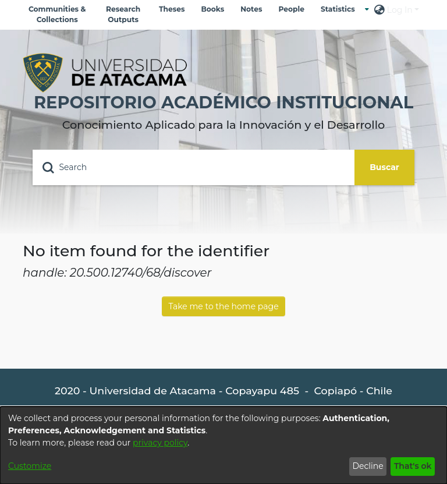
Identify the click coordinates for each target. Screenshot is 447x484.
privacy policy (160, 442)
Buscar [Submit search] (384, 167)
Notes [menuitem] (251, 9)
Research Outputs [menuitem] (123, 14)
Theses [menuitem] (172, 9)
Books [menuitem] (212, 9)
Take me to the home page (223, 306)
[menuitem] (341, 9)
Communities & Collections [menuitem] (57, 14)
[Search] (193, 167)
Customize (29, 466)
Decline (367, 466)
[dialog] (223, 445)
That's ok (413, 466)
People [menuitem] (291, 9)
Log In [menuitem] (400, 10)
